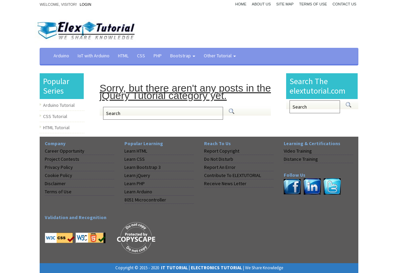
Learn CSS (134, 159)
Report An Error (220, 167)
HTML (123, 56)
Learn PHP (134, 183)
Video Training (298, 151)
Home (240, 4)
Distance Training (301, 159)
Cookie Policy (58, 175)
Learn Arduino (138, 192)
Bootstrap (182, 56)
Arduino (61, 56)
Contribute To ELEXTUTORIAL (232, 175)
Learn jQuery (137, 175)
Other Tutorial (220, 56)
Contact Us (345, 4)
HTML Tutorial (56, 127)
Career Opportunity (64, 151)
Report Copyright (221, 151)
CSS (141, 56)
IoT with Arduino (94, 56)
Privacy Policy (59, 167)
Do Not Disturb (218, 159)
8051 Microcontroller (145, 200)
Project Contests (62, 159)
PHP (158, 56)
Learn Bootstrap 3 (142, 167)
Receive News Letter (225, 183)
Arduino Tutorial (59, 105)
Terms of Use (313, 4)
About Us (261, 4)
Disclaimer (55, 183)
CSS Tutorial (55, 116)
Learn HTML (135, 151)
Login (85, 4)
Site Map (285, 4)
